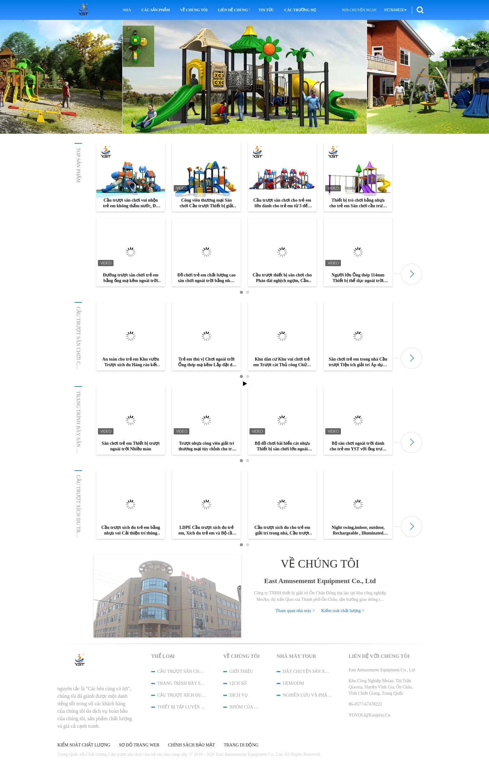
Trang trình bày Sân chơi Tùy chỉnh (182, 683)
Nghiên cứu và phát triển (307, 695)
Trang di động (241, 745)
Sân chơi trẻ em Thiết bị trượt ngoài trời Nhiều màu (131, 446)
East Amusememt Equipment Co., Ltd (320, 581)
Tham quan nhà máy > (295, 610)
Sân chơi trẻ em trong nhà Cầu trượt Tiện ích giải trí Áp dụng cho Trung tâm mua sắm (358, 362)
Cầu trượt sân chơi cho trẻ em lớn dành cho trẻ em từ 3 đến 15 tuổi (282, 203)
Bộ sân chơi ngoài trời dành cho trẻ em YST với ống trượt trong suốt (358, 446)
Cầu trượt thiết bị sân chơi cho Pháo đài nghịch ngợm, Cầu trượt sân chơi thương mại (282, 278)
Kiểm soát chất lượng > (342, 610)
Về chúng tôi (194, 10)
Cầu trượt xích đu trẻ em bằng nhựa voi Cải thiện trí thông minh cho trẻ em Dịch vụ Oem (130, 530)
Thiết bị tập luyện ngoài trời (182, 707)
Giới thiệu (241, 671)
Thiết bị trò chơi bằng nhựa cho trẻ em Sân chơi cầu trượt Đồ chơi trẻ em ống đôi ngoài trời (358, 203)
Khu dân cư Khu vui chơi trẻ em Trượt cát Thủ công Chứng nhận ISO (282, 362)
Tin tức (266, 10)
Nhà (127, 10)
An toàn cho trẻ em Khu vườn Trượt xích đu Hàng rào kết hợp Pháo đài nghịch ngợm (130, 362)
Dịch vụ (239, 695)
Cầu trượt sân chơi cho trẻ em (78, 349)
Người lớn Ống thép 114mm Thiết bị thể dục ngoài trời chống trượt (358, 278)
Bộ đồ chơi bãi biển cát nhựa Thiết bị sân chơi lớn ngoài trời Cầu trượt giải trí (282, 446)
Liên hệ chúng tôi (234, 10)
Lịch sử (238, 683)
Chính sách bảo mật (191, 745)
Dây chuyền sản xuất (307, 671)
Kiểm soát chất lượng (83, 745)
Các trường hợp (300, 10)
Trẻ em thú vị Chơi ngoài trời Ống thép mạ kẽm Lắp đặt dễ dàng (206, 362)
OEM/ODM (293, 683)
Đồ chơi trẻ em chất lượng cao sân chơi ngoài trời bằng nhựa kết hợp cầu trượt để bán (206, 278)
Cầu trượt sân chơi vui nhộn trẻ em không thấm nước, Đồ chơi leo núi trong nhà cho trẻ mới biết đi (130, 203)
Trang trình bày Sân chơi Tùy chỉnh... (78, 442)
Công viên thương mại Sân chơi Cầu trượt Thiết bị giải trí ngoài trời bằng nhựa (206, 203)
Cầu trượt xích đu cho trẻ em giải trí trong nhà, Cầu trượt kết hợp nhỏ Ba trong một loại (282, 530)
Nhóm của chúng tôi (245, 707)
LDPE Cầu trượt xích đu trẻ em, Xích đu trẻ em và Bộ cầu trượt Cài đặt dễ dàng (206, 530)
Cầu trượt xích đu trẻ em (78, 509)
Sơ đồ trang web (139, 745)
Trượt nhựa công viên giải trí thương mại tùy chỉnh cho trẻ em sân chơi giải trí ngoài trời (206, 446)
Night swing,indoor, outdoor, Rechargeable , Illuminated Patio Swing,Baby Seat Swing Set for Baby (358, 530)
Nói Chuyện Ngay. (359, 10)
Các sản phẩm (155, 10)
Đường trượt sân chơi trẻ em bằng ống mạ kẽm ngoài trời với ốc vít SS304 (130, 278)
